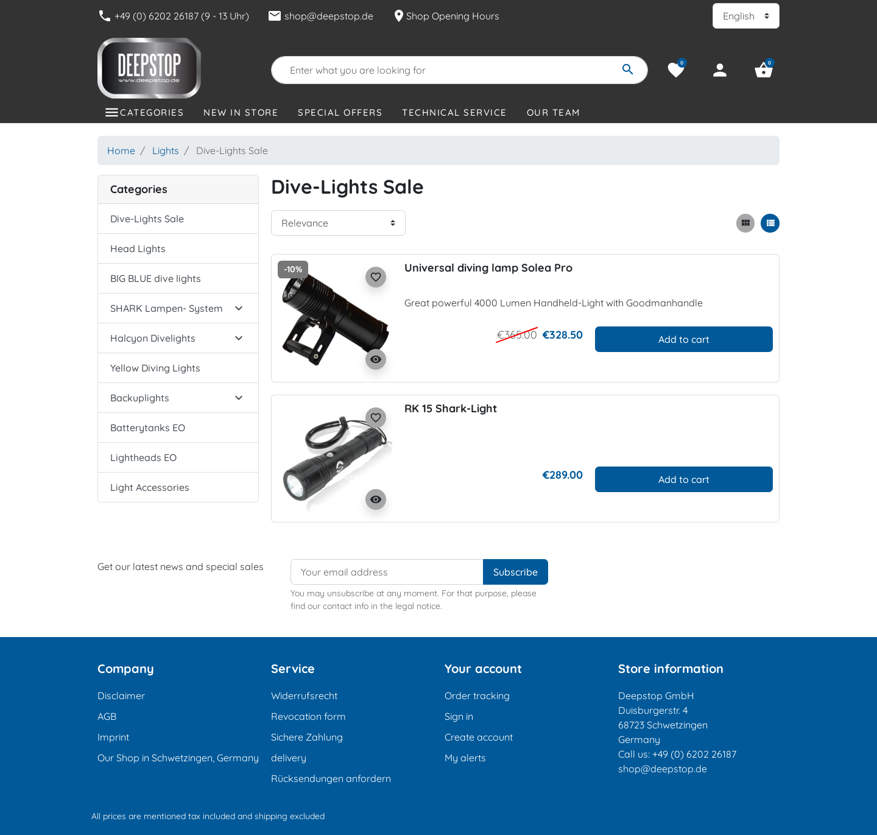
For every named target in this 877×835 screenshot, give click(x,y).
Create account (479, 737)
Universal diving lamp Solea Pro (488, 268)
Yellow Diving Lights (155, 368)
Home (121, 150)
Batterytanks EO (147, 427)
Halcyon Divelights (152, 338)
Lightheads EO (143, 457)
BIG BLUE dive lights (155, 278)
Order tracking (477, 695)
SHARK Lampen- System (166, 308)
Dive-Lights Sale (147, 219)
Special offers (340, 112)
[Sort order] (338, 223)
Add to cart (684, 339)
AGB (106, 716)
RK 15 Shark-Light (450, 408)
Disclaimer (121, 695)
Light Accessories (149, 487)
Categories (152, 112)
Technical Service (454, 112)
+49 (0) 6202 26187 (694, 754)
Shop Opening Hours (445, 16)
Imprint (113, 737)
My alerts (465, 758)
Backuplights (139, 398)
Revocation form (308, 716)
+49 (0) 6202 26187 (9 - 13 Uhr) (173, 16)
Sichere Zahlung (307, 737)
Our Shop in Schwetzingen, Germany (178, 758)
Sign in (459, 716)
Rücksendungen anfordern (331, 778)
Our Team (553, 112)
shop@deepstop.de (320, 16)
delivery (288, 758)
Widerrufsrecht (304, 695)
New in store (240, 112)
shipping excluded (290, 816)
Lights (165, 150)
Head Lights (138, 248)
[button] (764, 70)
